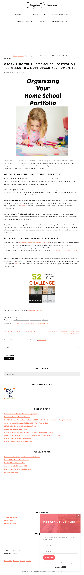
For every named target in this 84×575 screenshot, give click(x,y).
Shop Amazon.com (10, 517)
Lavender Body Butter (11, 472)
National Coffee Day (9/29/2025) (15, 429)
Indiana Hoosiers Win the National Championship (20, 414)
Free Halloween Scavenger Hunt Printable (18, 441)
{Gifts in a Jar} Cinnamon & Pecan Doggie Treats (20, 426)
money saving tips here (35, 310)
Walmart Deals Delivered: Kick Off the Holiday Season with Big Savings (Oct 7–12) (32, 435)
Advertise (28, 561)
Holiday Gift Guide (10, 523)
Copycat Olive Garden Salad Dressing (16, 460)
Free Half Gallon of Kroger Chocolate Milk (18, 438)
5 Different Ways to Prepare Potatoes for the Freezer (22, 457)
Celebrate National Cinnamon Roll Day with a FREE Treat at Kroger (26, 423)
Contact (22, 561)
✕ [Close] (78, 515)
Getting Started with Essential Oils (15, 466)
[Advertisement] (42, 39)
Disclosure (16, 561)
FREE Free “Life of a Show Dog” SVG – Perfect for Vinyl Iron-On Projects (28, 432)
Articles (15, 317)
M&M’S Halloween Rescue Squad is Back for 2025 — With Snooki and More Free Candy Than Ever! (37, 420)
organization (43, 320)
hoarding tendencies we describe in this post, (34, 242)
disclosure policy (42, 340)
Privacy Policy (8, 561)
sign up (17, 264)
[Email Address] (60, 551)
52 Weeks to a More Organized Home (26, 320)
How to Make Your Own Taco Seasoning (17, 469)
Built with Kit (60, 567)
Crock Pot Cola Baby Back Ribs (14, 463)
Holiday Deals (8, 520)
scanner (22, 206)
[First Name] (60, 545)
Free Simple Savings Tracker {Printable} (17, 417)
